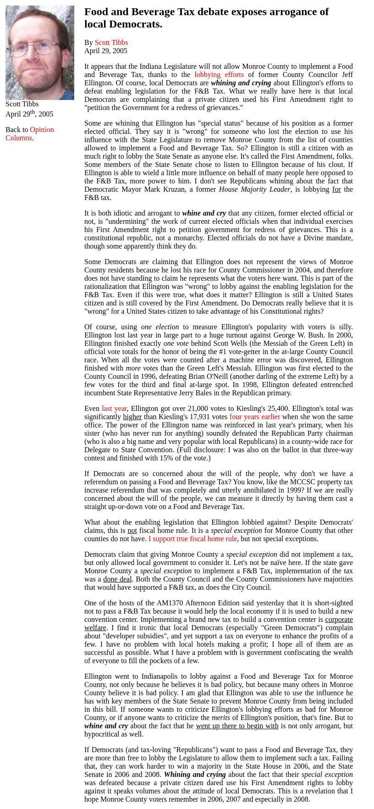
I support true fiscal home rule (192, 539)
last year (114, 408)
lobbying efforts (219, 74)
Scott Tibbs (111, 42)
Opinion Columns (30, 134)
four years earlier (255, 417)
